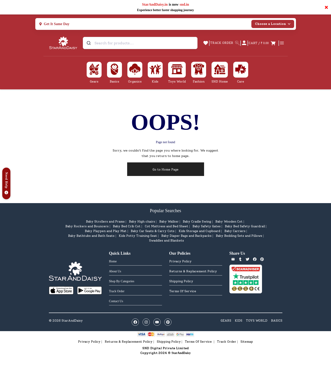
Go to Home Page (165, 169)
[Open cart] (263, 43)
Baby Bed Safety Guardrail (245, 226)
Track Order (226, 342)
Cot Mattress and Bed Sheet (166, 226)
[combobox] (140, 43)
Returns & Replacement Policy (193, 271)
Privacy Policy (180, 261)
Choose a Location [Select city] (273, 24)
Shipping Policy (181, 281)
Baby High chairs (142, 221)
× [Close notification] (326, 7)
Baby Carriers (234, 231)
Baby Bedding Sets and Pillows (239, 236)
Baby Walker (169, 221)
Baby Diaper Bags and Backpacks (186, 236)
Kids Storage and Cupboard (199, 231)
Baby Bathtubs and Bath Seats (91, 236)
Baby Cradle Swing (197, 221)
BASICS (276, 321)
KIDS (238, 321)
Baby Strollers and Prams (105, 221)
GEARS (226, 321)
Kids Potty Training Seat (138, 236)
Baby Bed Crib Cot (126, 226)
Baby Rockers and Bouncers (87, 226)
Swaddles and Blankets (166, 240)
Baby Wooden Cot (229, 221)
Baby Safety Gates (207, 226)
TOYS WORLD (256, 321)
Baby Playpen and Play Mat (105, 231)
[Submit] (89, 43)
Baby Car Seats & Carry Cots (152, 231)
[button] (6, 183)
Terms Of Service (182, 291)
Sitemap (247, 342)
